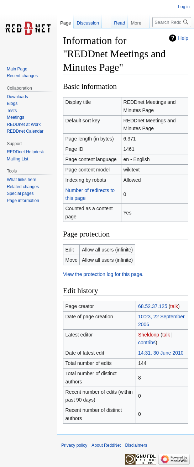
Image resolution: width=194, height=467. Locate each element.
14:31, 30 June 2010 (161, 353)
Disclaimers (136, 445)
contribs (147, 342)
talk (174, 306)
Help (183, 38)
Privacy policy (74, 445)
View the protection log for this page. (103, 274)
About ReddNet (106, 445)
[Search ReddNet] (171, 22)
